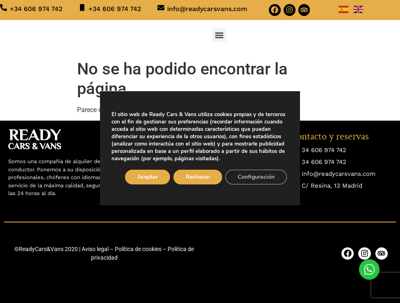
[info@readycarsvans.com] (160, 7)
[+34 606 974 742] (3, 7)
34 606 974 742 (324, 150)
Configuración (256, 177)
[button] (219, 35)
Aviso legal (95, 249)
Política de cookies (138, 249)
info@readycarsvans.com (207, 9)
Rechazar (198, 177)
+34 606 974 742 (36, 9)
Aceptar (147, 177)
